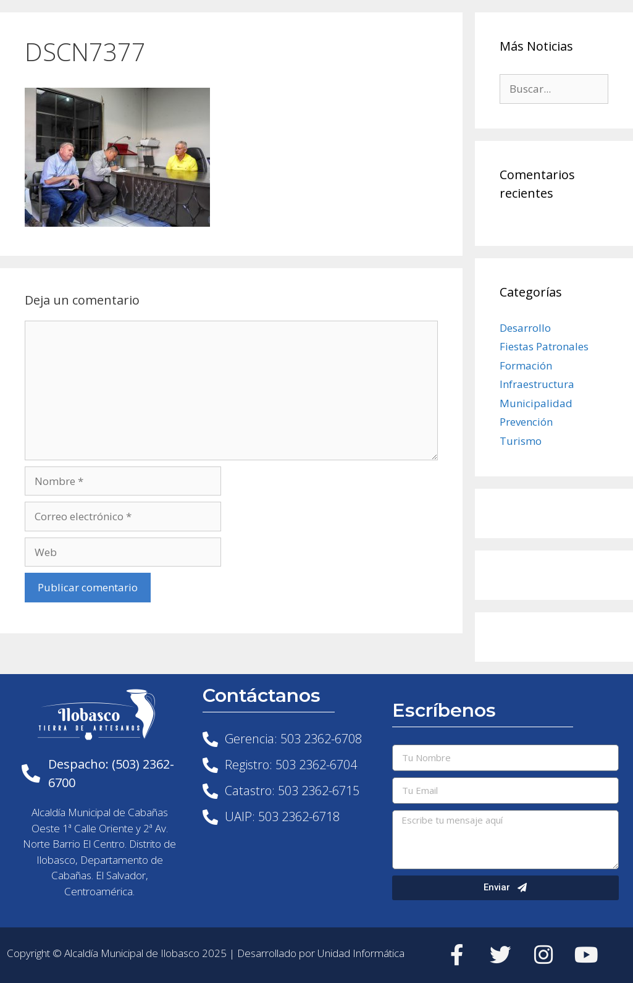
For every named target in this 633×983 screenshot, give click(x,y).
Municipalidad (536, 403)
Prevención (526, 422)
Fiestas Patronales (544, 346)
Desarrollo (525, 328)
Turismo (521, 441)
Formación (526, 365)
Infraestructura (537, 384)
